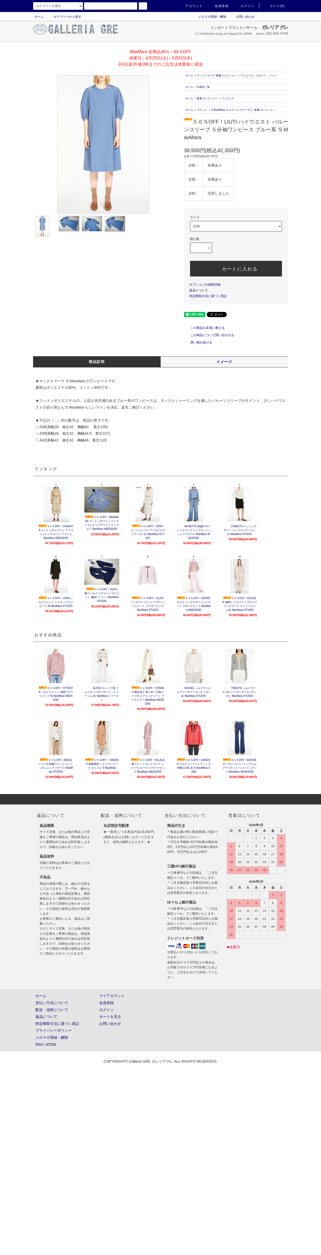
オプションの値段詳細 (205, 284)
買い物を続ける (198, 342)
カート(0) (274, 6)
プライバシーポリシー (53, 1030)
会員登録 (219, 6)
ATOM (51, 1044)
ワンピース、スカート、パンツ (258, 75)
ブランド (202, 109)
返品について (198, 290)
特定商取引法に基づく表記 (208, 296)
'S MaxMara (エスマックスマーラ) (230, 109)
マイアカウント (112, 996)
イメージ (224, 362)
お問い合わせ (242, 17)
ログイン (244, 6)
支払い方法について (51, 1003)
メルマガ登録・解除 (209, 17)
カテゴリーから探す (64, 17)
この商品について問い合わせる (209, 335)
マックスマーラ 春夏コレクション (217, 75)
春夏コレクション (207, 98)
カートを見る (110, 1016)
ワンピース (227, 98)
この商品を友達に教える (204, 328)
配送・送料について (51, 1010)
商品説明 (97, 362)
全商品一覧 (203, 86)
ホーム (39, 17)
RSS (39, 1044)
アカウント (191, 6)
